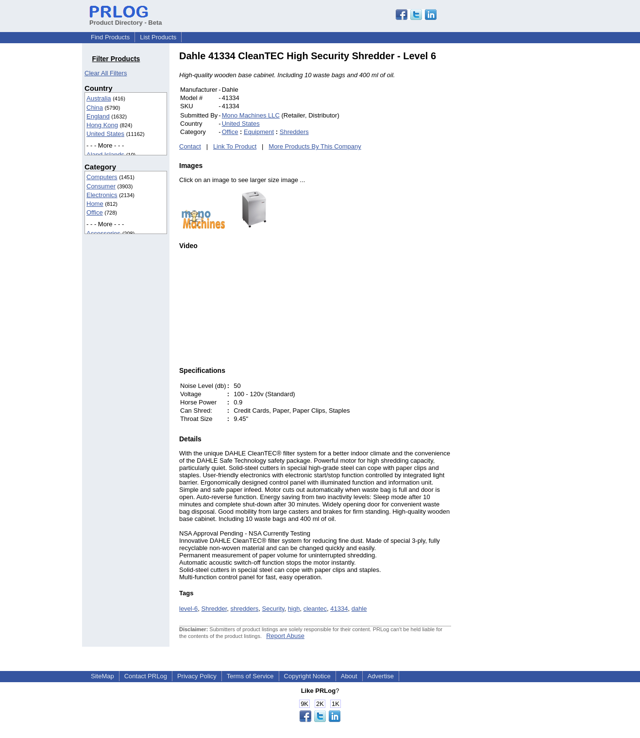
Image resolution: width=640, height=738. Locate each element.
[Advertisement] (517, 196)
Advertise (381, 676)
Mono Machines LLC (251, 115)
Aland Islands (105, 154)
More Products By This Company (315, 146)
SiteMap (102, 676)
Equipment (259, 131)
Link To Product (234, 146)
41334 (339, 608)
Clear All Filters (105, 73)
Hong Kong (102, 125)
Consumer (101, 186)
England (98, 116)
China (94, 107)
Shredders (294, 131)
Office (94, 212)
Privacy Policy (197, 676)
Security (273, 608)
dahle (359, 608)
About (349, 676)
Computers (102, 177)
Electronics (102, 195)
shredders (245, 608)
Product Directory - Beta (125, 19)
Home (94, 203)
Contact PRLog (145, 676)
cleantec (315, 608)
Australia (98, 98)
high (294, 608)
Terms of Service (250, 676)
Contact (190, 146)
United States (105, 133)
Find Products (110, 37)
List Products (158, 37)
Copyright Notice (307, 676)
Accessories (103, 233)
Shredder (214, 608)
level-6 (188, 608)
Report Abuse (285, 635)
